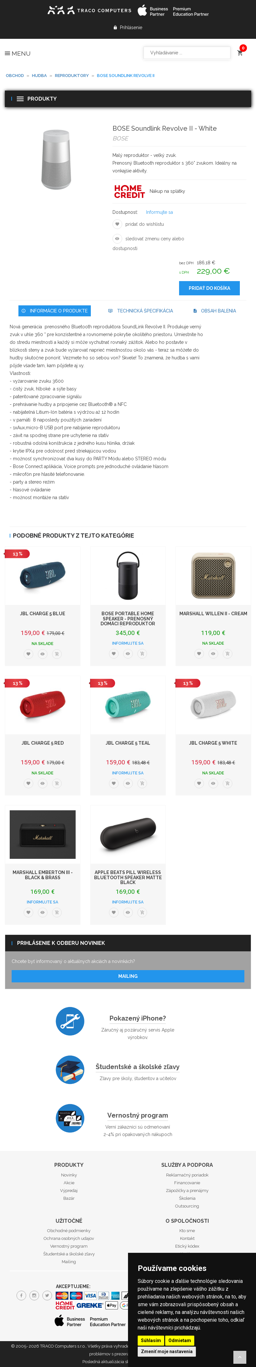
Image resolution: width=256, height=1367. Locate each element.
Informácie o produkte (55, 310)
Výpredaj (69, 1190)
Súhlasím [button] (151, 1340)
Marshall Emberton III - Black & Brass (43, 875)
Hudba (39, 75)
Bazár (69, 1198)
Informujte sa (159, 212)
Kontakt (187, 1238)
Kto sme (187, 1230)
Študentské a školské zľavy (138, 1067)
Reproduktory (72, 75)
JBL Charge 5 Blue (42, 613)
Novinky (69, 1175)
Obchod (15, 75)
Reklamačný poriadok (187, 1175)
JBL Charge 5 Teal (128, 743)
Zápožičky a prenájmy (187, 1190)
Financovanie (187, 1182)
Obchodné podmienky (69, 1230)
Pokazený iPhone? (138, 1018)
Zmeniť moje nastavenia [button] (167, 1351)
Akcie (69, 1182)
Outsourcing (187, 1206)
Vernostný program (137, 1115)
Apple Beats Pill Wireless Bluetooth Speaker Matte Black (128, 877)
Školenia (187, 1198)
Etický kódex (187, 1246)
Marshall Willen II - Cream (213, 613)
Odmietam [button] (179, 1340)
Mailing (128, 976)
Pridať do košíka (209, 288)
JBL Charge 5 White (213, 743)
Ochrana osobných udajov (69, 1238)
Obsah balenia (215, 310)
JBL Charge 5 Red (43, 743)
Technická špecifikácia (140, 310)
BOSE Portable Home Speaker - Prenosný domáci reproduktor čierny (128, 621)
